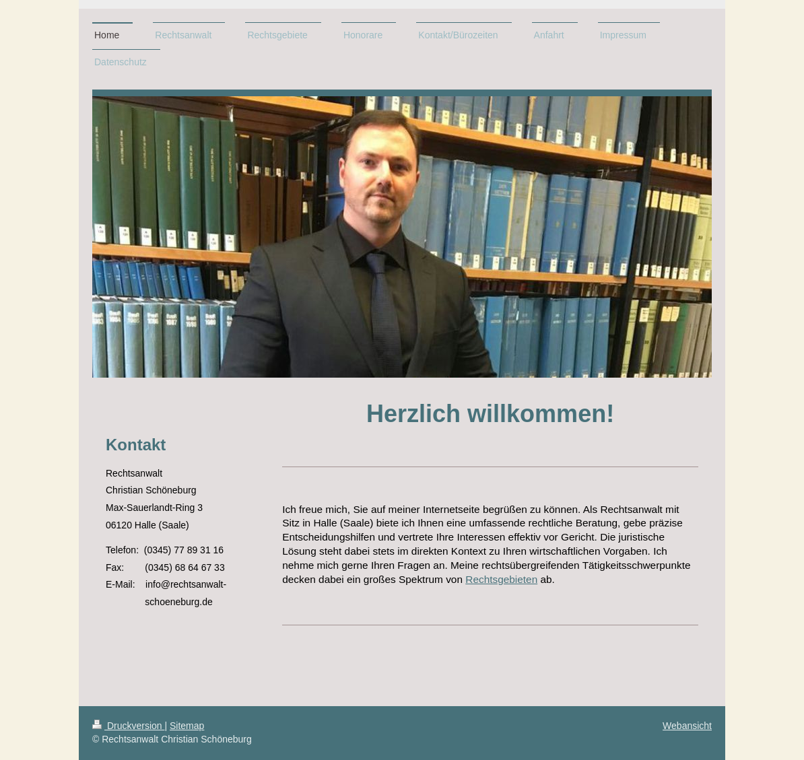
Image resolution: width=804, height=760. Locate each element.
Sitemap (187, 725)
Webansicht (687, 725)
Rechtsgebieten (501, 579)
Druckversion (128, 725)
